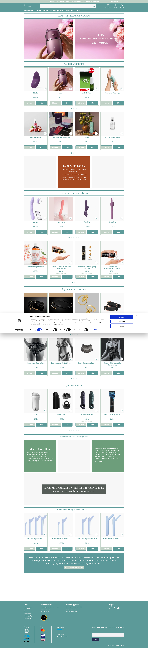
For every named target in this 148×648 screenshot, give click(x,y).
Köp (41, 103)
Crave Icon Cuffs (112, 319)
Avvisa (122, 641)
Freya (87, 137)
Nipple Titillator (35, 137)
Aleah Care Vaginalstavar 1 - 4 (36, 539)
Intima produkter (29, 11)
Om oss (78, 11)
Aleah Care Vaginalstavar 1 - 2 (61, 539)
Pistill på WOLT (28, 617)
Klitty (61, 93)
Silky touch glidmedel (112, 137)
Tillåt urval (122, 636)
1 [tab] (71, 108)
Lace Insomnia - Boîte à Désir (61, 363)
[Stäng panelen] (136, 630)
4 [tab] (76, 237)
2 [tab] (73, 108)
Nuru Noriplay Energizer (35, 267)
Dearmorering (27, 615)
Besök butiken (28, 607)
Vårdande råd (27, 612)
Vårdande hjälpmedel (56, 11)
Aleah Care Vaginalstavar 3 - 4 (112, 539)
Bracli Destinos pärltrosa (86, 363)
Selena (35, 222)
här (94, 491)
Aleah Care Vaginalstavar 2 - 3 (87, 539)
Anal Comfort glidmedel (112, 415)
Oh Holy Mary (87, 93)
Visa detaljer (94, 645)
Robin (36, 415)
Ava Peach (61, 222)
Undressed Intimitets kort (61, 137)
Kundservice (114, 1)
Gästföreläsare (27, 618)
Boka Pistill (27, 608)
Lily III (35, 93)
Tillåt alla (121, 632)
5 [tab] (78, 237)
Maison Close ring (87, 319)
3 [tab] (76, 108)
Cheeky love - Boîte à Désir (36, 363)
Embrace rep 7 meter (35, 319)
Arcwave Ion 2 (61, 415)
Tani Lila (87, 222)
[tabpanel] (35, 86)
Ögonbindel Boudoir (61, 319)
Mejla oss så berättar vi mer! (74, 567)
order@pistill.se (45, 611)
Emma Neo (112, 222)
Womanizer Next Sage (112, 93)
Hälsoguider (69, 11)
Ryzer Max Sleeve (87, 415)
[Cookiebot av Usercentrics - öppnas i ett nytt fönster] (19, 645)
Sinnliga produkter (42, 11)
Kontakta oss (27, 613)
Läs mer (30, 103)
